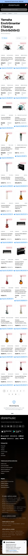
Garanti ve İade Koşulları (7, 467)
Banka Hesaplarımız (5, 469)
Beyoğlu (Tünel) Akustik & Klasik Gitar (9, 501)
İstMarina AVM (9, 510)
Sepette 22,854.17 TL (21, 357)
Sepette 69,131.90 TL (21, 300)
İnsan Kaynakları (5, 465)
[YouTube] (8, 426)
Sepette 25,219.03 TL (7, 270)
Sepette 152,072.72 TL (21, 214)
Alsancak (10, 523)
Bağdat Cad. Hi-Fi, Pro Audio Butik (9, 499)
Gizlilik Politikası (4, 483)
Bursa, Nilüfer (11, 532)
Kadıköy (15, 510)
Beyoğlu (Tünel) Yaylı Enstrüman (9, 508)
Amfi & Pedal (4, 451)
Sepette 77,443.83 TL (7, 328)
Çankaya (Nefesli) (16, 523)
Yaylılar (2, 453)
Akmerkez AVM (17, 498)
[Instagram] (14, 426)
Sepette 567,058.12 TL (7, 158)
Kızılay (20, 518)
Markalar (10, 13)
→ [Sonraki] (25, 1)
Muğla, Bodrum (19, 534)
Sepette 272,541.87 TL (7, 68)
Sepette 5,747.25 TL (7, 214)
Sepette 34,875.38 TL (7, 357)
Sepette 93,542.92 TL (7, 128)
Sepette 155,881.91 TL (7, 98)
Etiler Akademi (20, 508)
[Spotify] (20, 426)
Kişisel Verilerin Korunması (7, 481)
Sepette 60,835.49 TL (21, 126)
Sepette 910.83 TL (21, 156)
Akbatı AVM (10, 498)
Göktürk (4, 510)
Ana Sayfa (4, 13)
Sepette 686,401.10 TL (21, 270)
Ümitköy (24, 518)
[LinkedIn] (11, 426)
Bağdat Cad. (19, 499)
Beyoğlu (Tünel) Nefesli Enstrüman (9, 507)
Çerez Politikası (4, 485)
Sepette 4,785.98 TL (7, 186)
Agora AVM (4, 523)
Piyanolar (3, 446)
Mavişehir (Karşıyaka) (6, 525)
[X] (5, 426)
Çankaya (23, 523)
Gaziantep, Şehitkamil (19, 532)
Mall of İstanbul (5, 512)
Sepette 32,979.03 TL (21, 242)
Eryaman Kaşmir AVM (13, 518)
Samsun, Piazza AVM (6, 536)
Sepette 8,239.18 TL (7, 242)
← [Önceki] (2, 1)
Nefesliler (3, 455)
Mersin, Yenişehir (11, 534)
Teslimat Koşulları (5, 471)
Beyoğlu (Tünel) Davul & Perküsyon (9, 503)
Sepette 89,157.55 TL (7, 385)
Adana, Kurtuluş (19, 531)
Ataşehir (22, 498)
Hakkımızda (3, 463)
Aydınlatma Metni (5, 487)
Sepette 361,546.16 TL (21, 68)
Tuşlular (3, 447)
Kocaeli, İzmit (4, 534)
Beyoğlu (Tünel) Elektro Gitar (8, 505)
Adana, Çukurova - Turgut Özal (8, 531)
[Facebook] (2, 426)
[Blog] (23, 426)
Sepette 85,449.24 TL (21, 385)
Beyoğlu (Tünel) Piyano (21, 507)
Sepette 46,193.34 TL (7, 298)
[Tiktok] (17, 426)
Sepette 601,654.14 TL (21, 186)
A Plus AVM (4, 498)
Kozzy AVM (20, 510)
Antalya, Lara (5, 532)
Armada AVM (5, 518)
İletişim (2, 473)
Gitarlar (2, 449)
